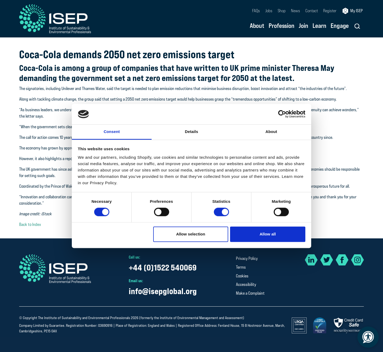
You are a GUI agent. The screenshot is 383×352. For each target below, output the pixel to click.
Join (303, 26)
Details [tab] (191, 131)
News (295, 10)
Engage (340, 26)
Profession (281, 26)
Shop (282, 10)
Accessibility (246, 284)
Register (329, 10)
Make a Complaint (250, 293)
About (257, 26)
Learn (319, 26)
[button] (357, 26)
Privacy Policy (247, 258)
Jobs (268, 10)
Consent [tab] (112, 131)
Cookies (242, 275)
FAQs (256, 10)
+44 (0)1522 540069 (163, 267)
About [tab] (271, 131)
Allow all (268, 234)
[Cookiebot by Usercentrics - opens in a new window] (282, 114)
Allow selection (190, 234)
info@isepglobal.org (163, 291)
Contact (311, 10)
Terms (241, 267)
